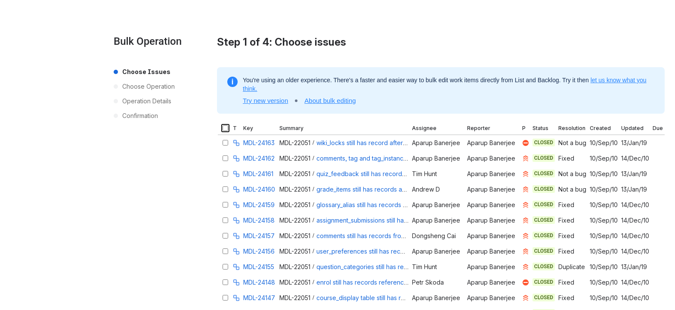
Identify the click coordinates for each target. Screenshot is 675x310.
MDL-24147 (259, 297)
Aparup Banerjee (436, 142)
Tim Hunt (424, 173)
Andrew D (426, 189)
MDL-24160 (259, 189)
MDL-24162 (259, 158)
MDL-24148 (259, 282)
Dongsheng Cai (434, 235)
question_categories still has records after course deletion (399, 266)
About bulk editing (330, 100)
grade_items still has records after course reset (383, 189)
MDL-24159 (259, 204)
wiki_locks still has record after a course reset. (381, 142)
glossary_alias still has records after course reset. (385, 204)
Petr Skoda (428, 282)
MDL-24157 (259, 235)
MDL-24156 (259, 251)
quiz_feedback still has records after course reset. (387, 173)
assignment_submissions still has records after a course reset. (403, 220)
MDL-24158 (259, 220)
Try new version (265, 100)
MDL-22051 (294, 142)
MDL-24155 (258, 266)
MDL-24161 (258, 173)
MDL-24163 (259, 142)
